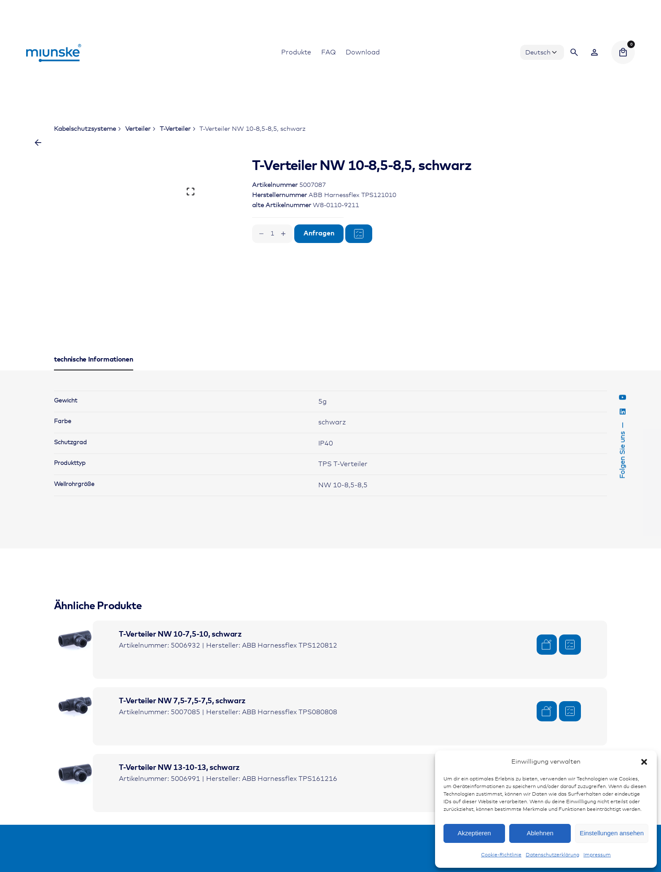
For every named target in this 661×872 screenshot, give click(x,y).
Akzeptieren (474, 833)
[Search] (574, 52)
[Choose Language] (542, 52)
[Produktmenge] (272, 233)
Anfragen (319, 233)
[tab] (93, 359)
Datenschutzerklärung (552, 855)
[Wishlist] (594, 52)
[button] (644, 762)
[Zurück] (38, 142)
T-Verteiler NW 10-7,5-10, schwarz (180, 634)
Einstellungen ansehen (612, 833)
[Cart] (623, 52)
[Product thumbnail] (75, 642)
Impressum (597, 855)
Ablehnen (540, 833)
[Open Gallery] (190, 191)
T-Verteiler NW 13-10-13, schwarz (179, 768)
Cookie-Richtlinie (501, 855)
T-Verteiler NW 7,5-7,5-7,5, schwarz (182, 701)
